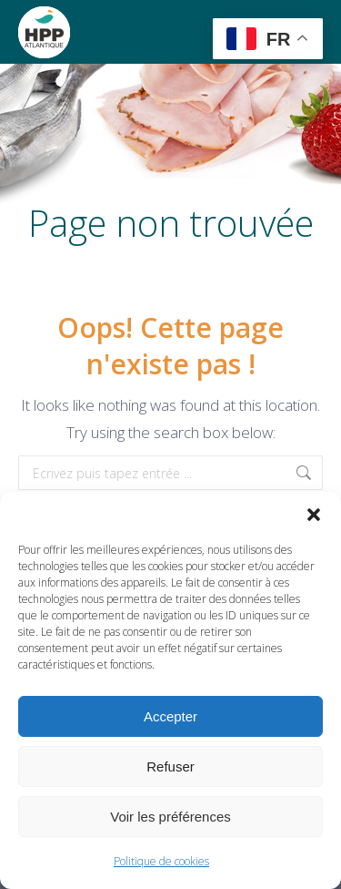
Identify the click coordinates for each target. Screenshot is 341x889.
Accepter (170, 716)
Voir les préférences (170, 816)
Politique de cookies (161, 861)
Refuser (170, 766)
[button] (314, 515)
